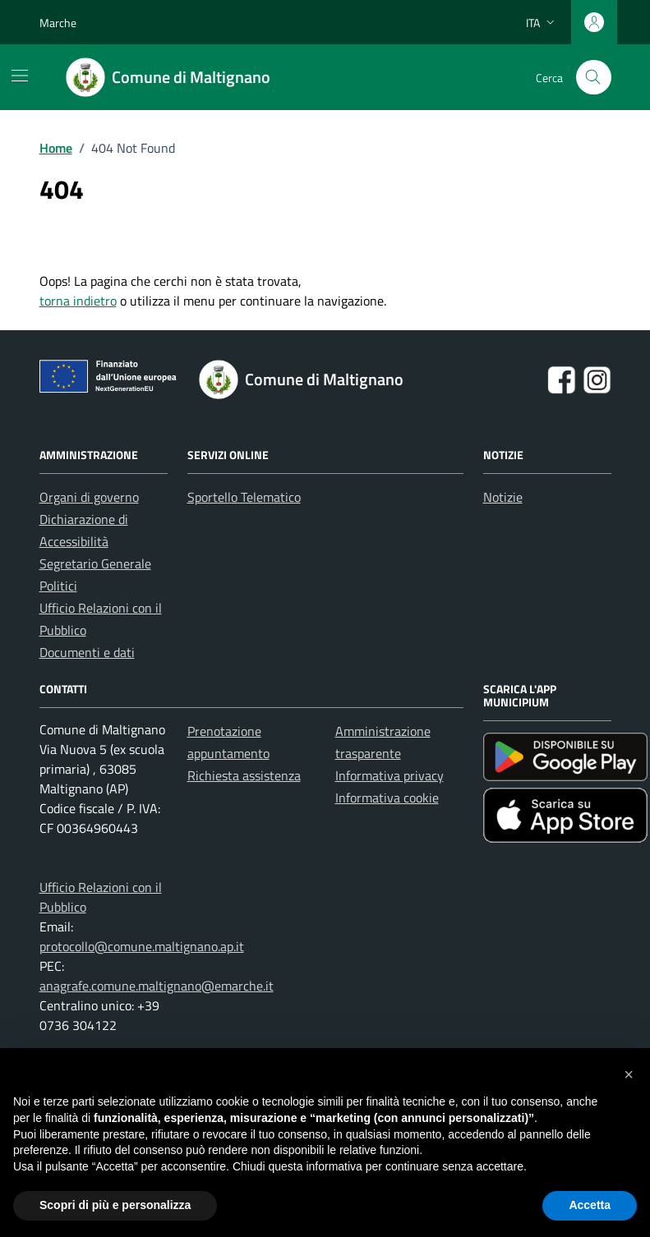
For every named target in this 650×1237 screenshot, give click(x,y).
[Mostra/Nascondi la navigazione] (20, 75)
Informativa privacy (389, 775)
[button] (628, 1074)
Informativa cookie (387, 797)
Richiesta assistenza (244, 775)
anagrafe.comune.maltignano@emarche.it (156, 986)
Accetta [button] (590, 1205)
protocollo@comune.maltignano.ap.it (141, 946)
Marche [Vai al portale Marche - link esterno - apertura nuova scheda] (57, 22)
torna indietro (78, 300)
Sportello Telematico (244, 497)
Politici (58, 586)
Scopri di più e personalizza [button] (115, 1205)
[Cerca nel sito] (593, 77)
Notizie (503, 497)
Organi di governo (89, 497)
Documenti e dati (87, 652)
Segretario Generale (95, 563)
